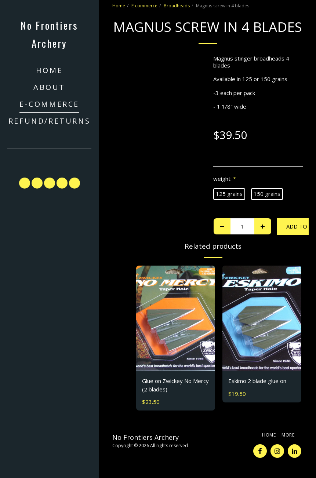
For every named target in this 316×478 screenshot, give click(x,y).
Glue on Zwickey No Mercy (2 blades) (175, 385)
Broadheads (177, 6)
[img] (175, 318)
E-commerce (144, 6)
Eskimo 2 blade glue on (257, 380)
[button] (49, 159)
